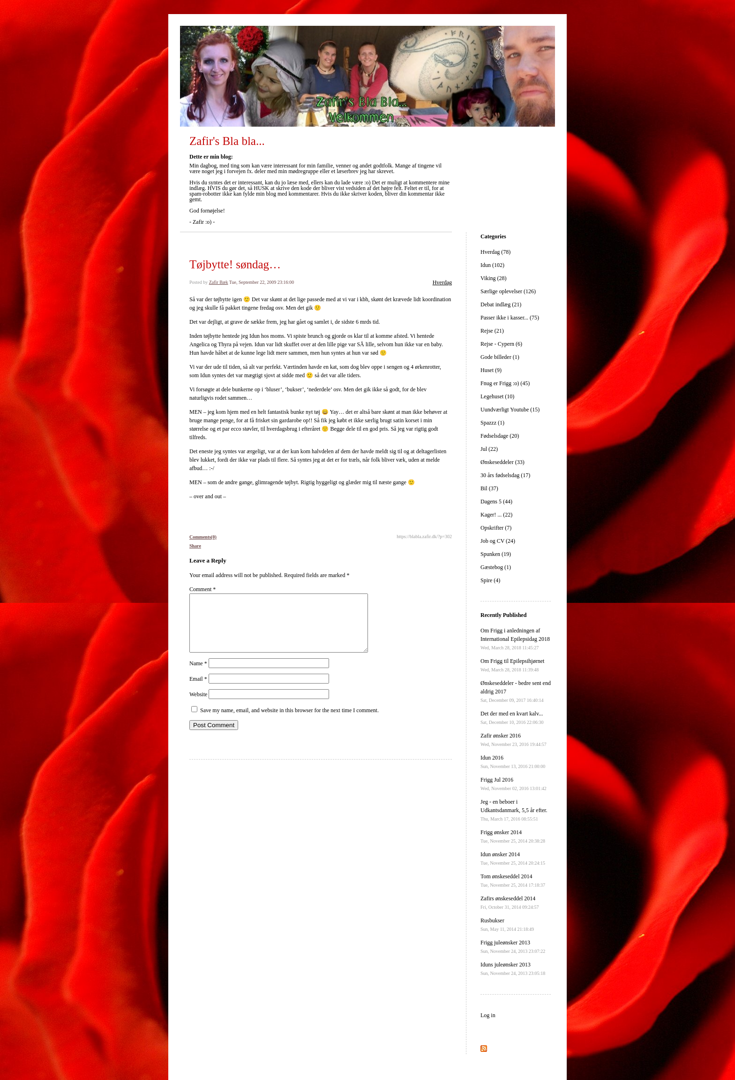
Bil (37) (489, 488)
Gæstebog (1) (495, 567)
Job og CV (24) (497, 541)
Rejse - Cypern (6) (501, 344)
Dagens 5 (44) (496, 501)
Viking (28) (493, 278)
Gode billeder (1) (499, 357)
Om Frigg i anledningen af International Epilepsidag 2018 (515, 638)
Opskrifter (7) (495, 528)
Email (198, 690)
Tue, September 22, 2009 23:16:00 (261, 282)
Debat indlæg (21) (500, 304)
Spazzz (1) (492, 422)
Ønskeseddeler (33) (502, 462)
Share (195, 545)
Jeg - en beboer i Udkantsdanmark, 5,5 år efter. (514, 810)
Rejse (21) (492, 330)
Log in (487, 1015)
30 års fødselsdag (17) (505, 475)
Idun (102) (492, 265)
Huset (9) (491, 370)
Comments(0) (203, 537)
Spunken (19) (495, 554)
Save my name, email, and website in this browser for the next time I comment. (289, 721)
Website (198, 705)
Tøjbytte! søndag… (235, 264)
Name (198, 674)
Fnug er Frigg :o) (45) (505, 383)
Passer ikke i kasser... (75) (509, 317)
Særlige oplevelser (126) (508, 291)
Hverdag (442, 282)
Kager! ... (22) (496, 514)
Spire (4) (490, 580)
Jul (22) (489, 449)
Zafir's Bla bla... (227, 141)
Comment (202, 589)
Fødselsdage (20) (499, 436)
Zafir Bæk (218, 282)
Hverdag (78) (495, 252)
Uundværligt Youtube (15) (510, 409)
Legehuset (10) (497, 396)
